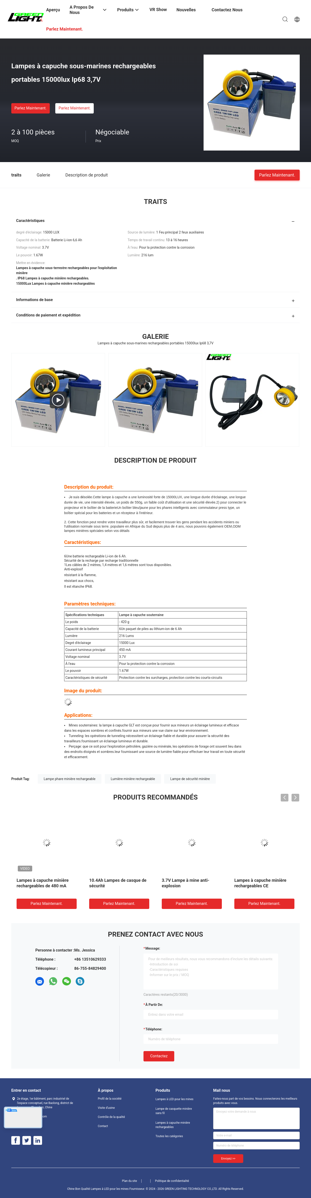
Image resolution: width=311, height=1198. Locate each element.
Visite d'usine (106, 1108)
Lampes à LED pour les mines (174, 1099)
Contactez (159, 1056)
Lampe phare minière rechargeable (70, 779)
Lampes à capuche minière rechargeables (173, 1125)
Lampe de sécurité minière (190, 779)
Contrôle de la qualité (111, 1117)
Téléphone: (153, 1029)
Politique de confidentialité (172, 1181)
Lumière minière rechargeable (133, 779)
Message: (152, 948)
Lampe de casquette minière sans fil (174, 1111)
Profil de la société (109, 1098)
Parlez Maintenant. (30, 108)
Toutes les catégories (169, 1136)
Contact (103, 1126)
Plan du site (129, 1181)
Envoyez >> (228, 1158)
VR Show (158, 9)
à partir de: (154, 1005)
